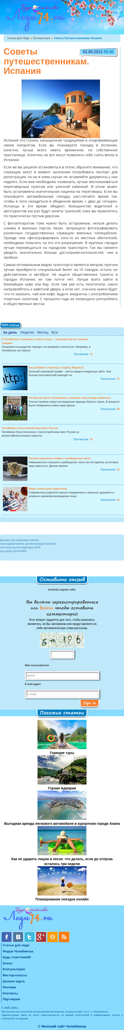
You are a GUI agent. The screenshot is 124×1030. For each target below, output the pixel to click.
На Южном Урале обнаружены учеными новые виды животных (70, 397)
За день (10, 332)
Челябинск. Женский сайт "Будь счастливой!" (35, 19)
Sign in (89, 703)
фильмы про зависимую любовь (19, 540)
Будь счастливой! (17, 957)
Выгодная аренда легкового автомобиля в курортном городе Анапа (62, 824)
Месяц (42, 332)
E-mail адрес (33, 684)
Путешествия (41, 38)
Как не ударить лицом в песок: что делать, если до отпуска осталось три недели (62, 861)
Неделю (27, 332)
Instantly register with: (62, 589)
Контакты (10, 993)
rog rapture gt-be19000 (13, 551)
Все (54, 332)
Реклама (9, 987)
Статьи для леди (18, 38)
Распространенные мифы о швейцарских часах (60, 458)
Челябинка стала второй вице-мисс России (30, 428)
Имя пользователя (37, 665)
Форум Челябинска (18, 951)
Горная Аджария (62, 788)
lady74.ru (88, 1011)
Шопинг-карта (14, 981)
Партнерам (11, 999)
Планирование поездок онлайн (62, 899)
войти (46, 607)
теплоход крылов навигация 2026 (20, 547)
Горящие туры (62, 753)
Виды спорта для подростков (48, 488)
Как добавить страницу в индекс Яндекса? (56, 367)
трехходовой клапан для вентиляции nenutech (28, 543)
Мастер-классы (15, 975)
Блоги (7, 963)
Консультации (14, 969)
